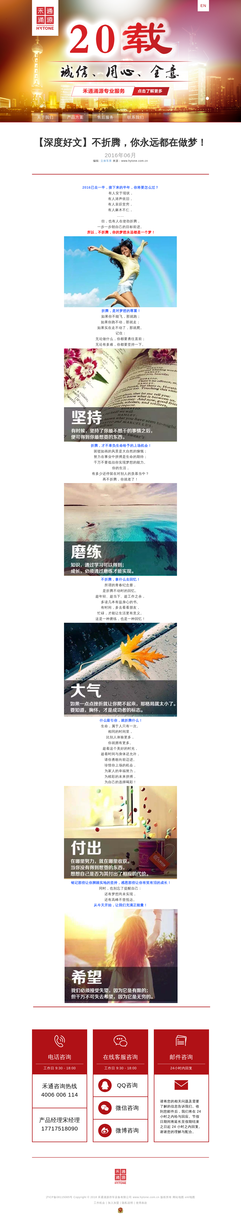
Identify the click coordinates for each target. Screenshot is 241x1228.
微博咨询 (127, 1130)
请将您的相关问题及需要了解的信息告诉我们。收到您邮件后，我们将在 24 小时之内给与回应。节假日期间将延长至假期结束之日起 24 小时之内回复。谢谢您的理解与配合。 (181, 1116)
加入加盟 (113, 1202)
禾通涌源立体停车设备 (43, 18)
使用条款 (141, 1202)
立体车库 (106, 160)
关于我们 (45, 117)
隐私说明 (127, 1202)
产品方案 (75, 117)
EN (203, 5)
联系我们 (135, 117)
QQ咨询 (127, 1085)
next (206, 59)
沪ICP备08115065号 (59, 1197)
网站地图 (178, 1197)
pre (35, 59)
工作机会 (99, 1202)
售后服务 (105, 117)
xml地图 (190, 1197)
